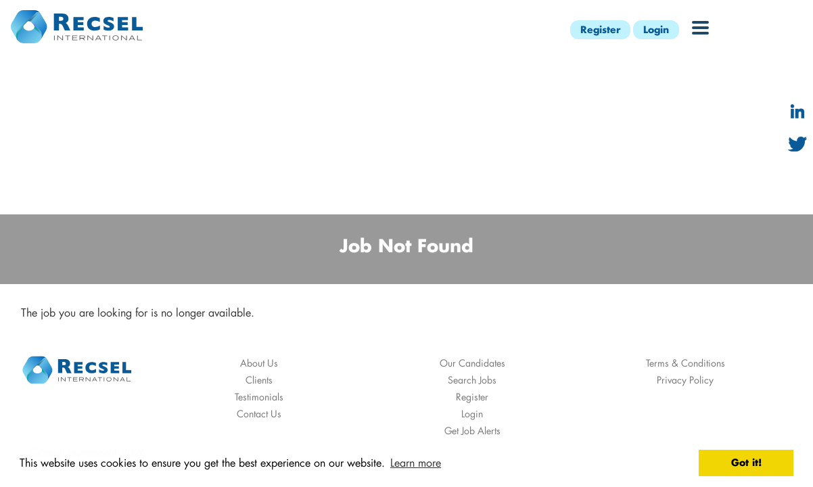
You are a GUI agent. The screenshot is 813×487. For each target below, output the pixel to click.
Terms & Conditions (685, 362)
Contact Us (259, 413)
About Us (259, 362)
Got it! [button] (746, 462)
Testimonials (259, 396)
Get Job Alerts (472, 430)
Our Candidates (472, 362)
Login (656, 29)
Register (600, 29)
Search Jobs (472, 379)
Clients (259, 379)
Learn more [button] (415, 462)
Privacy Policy (685, 379)
